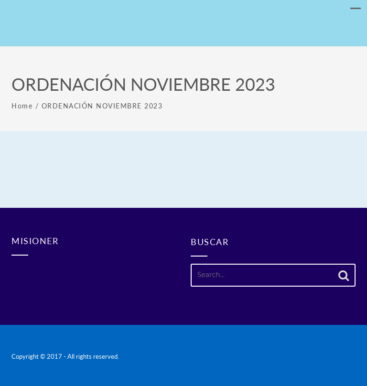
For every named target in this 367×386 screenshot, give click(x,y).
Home (21, 106)
